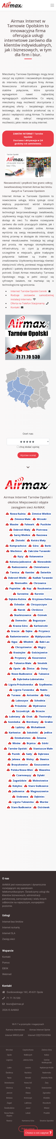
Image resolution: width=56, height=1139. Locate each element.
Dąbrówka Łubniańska (30, 679)
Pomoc (6, 962)
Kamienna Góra (28, 1121)
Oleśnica (9, 1088)
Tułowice (43, 674)
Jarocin (9, 1093)
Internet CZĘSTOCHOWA (39, 1035)
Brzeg (28, 1088)
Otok (29, 716)
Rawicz (9, 1121)
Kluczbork (47, 1103)
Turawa (15, 695)
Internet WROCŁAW (14, 1035)
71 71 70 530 (11, 998)
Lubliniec (28, 1103)
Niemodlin (21, 583)
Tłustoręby (45, 716)
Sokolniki (32, 732)
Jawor (28, 1108)
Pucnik (16, 754)
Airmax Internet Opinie (39, 1030)
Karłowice (15, 732)
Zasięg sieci (8, 939)
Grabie (49, 722)
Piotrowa (41, 529)
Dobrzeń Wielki (17, 577)
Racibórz (28, 1073)
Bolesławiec (9, 1083)
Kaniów (29, 572)
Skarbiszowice (22, 615)
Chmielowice (41, 567)
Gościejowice (39, 652)
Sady (29, 754)
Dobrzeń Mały (21, 529)
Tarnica (14, 572)
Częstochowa (28, 1050)
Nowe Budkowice (21, 674)
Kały (47, 695)
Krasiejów (19, 652)
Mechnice (16, 551)
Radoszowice (19, 567)
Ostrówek (44, 807)
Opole (16, 668)
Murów (44, 802)
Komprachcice (18, 545)
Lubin (9, 1068)
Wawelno (44, 770)
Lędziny (20, 727)
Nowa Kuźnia (18, 513)
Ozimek (42, 615)
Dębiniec (39, 796)
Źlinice (30, 668)
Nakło (43, 690)
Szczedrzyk (23, 711)
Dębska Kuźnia (17, 599)
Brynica (31, 743)
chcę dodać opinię (29, 447)
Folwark (29, 524)
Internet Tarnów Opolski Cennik (29, 291)
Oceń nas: (28, 433)
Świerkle (45, 572)
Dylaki (41, 775)
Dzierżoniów (47, 1088)
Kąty (20, 556)
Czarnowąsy (23, 775)
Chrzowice (40, 583)
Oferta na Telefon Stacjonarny (28, 303)
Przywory (20, 657)
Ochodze (19, 604)
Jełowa (16, 759)
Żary (47, 1083)
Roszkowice (44, 588)
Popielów (14, 588)
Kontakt (15, 307)
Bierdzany (32, 722)
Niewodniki (44, 561)
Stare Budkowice (21, 807)
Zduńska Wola (46, 1078)
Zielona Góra (47, 1050)
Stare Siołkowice (38, 786)
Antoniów (32, 695)
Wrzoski (41, 519)
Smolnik (42, 663)
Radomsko (46, 1073)
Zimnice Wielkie (41, 513)
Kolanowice (36, 556)
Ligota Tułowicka (23, 802)
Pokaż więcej (28, 1128)
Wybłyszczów (43, 636)
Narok (21, 609)
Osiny (44, 668)
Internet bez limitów (12, 921)
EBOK (5, 968)
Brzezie (40, 711)
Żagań (9, 1103)
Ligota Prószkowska (21, 684)
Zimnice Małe (22, 519)
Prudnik (47, 1113)
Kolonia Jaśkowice (20, 561)
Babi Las (44, 641)
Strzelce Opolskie (46, 1121)
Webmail (6, 974)
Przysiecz (44, 631)
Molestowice (40, 780)
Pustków (45, 524)
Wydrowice (39, 706)
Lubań (28, 1113)
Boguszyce (39, 620)
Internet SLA (8, 933)
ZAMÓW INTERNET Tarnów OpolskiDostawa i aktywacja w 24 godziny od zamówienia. (28, 138)
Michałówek (38, 727)
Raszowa (41, 535)
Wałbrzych (28, 1055)
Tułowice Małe (22, 663)
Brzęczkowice (19, 764)
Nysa (9, 1078)
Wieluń (46, 1108)
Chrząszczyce (39, 604)
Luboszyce (22, 700)
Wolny (30, 759)
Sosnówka (14, 722)
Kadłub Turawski (43, 577)
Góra (36, 545)
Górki (45, 743)
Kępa (14, 641)
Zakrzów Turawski (39, 551)
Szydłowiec (45, 684)
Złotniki (20, 540)
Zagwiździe (19, 780)
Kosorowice (39, 657)
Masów (14, 524)
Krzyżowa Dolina (42, 599)
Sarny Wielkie (22, 535)
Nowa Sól (28, 1083)
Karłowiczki (41, 625)
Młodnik (28, 641)
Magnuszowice (40, 791)
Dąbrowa (43, 754)
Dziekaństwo (22, 738)
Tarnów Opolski (17, 748)
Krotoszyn (28, 1098)
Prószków (21, 706)
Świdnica (9, 1073)
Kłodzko (46, 1098)
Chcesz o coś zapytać (38, 1132)
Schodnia (39, 700)
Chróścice (37, 609)
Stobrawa (22, 796)
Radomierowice (19, 636)
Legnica (9, 1060)
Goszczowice (41, 764)
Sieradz (28, 1078)
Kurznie (39, 593)
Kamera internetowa (15, 1030)
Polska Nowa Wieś (22, 770)
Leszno (28, 1068)
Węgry (42, 647)
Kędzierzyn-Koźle (46, 1068)
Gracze (15, 631)
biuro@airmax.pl (13, 1004)
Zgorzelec (47, 1093)
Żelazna (41, 738)
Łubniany (14, 716)
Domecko (21, 620)
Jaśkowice (18, 791)
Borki (48, 545)
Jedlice (48, 732)
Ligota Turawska (23, 690)
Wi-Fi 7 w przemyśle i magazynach (28, 1024)
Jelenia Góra (28, 1060)
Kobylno (17, 786)
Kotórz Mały (38, 540)
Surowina (22, 593)
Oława (28, 1093)
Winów (16, 743)
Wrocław (9, 1050)
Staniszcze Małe (43, 748)
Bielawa (9, 1098)
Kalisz (46, 1055)
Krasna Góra (20, 625)
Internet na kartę (11, 927)
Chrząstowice (23, 647)
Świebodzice (9, 1108)
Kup (29, 588)
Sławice (44, 759)
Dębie (29, 631)
